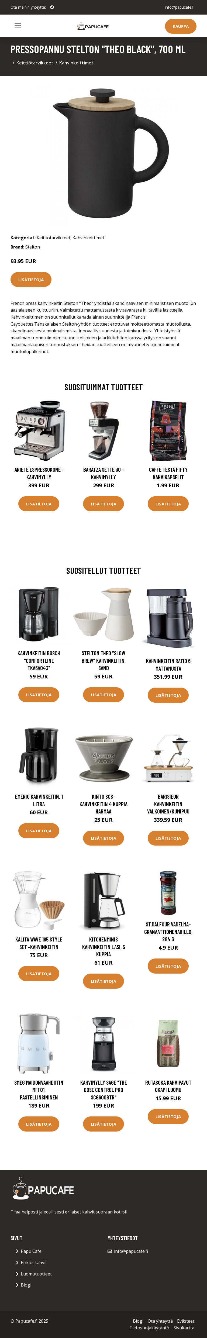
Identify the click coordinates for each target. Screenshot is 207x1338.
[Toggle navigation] (18, 25)
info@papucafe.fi (179, 7)
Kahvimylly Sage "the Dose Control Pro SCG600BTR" (103, 1090)
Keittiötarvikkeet (34, 63)
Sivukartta (184, 1328)
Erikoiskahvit (34, 1262)
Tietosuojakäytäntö (149, 1328)
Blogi (26, 1285)
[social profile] (52, 7)
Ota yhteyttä (160, 1321)
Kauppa (181, 26)
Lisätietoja (31, 279)
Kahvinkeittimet (76, 63)
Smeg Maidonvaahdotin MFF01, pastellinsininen (38, 1090)
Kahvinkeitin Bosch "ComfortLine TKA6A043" (39, 660)
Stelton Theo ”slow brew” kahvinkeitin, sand (104, 660)
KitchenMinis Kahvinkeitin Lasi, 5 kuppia (103, 946)
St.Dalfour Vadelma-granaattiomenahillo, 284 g (168, 931)
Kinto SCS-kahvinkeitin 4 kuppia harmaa (103, 804)
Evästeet (185, 1321)
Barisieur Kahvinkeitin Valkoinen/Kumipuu (168, 804)
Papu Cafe (31, 1251)
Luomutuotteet (36, 1274)
